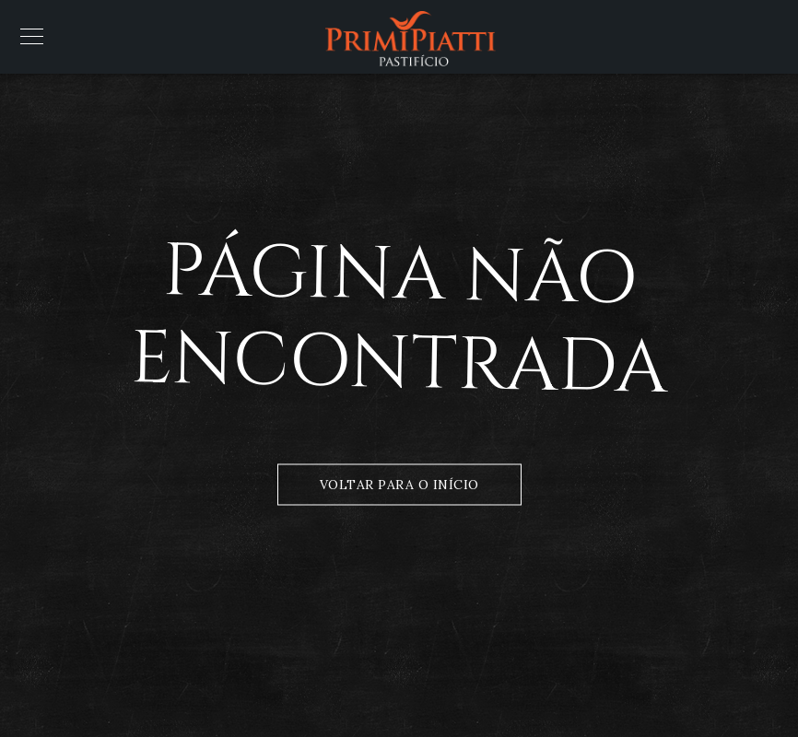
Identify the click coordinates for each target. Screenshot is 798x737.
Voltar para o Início (399, 484)
